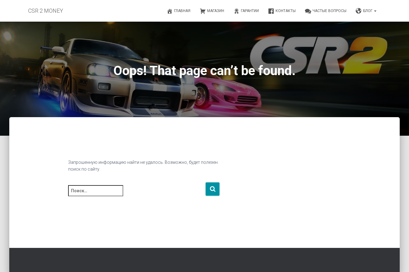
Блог (366, 11)
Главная (178, 11)
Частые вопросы (325, 11)
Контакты (282, 11)
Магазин (212, 11)
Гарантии (246, 11)
